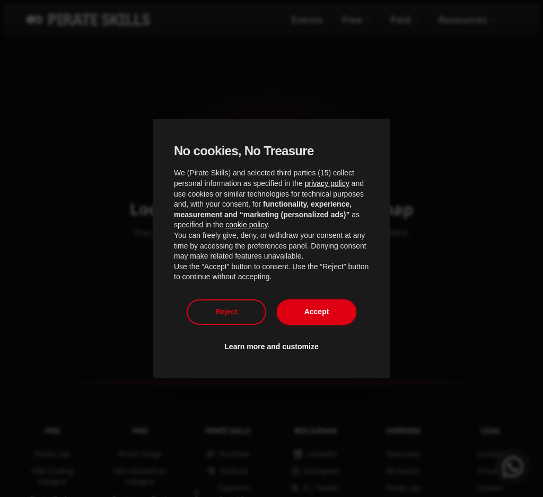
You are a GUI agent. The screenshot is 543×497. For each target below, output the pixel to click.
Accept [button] (316, 311)
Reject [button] (226, 311)
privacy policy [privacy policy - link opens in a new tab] (327, 183)
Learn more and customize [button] (271, 346)
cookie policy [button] (246, 224)
